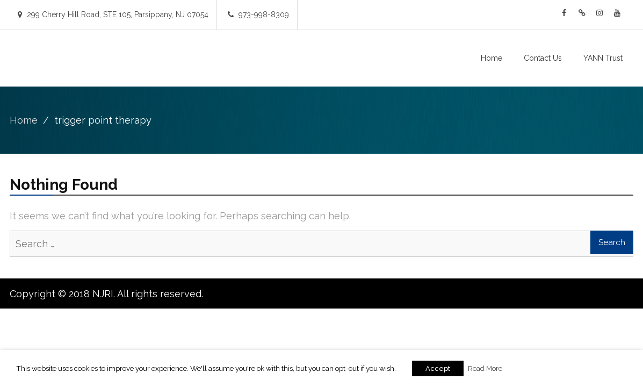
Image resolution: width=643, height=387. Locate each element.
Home (491, 58)
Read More (485, 368)
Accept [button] (437, 368)
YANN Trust (603, 58)
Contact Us (543, 58)
